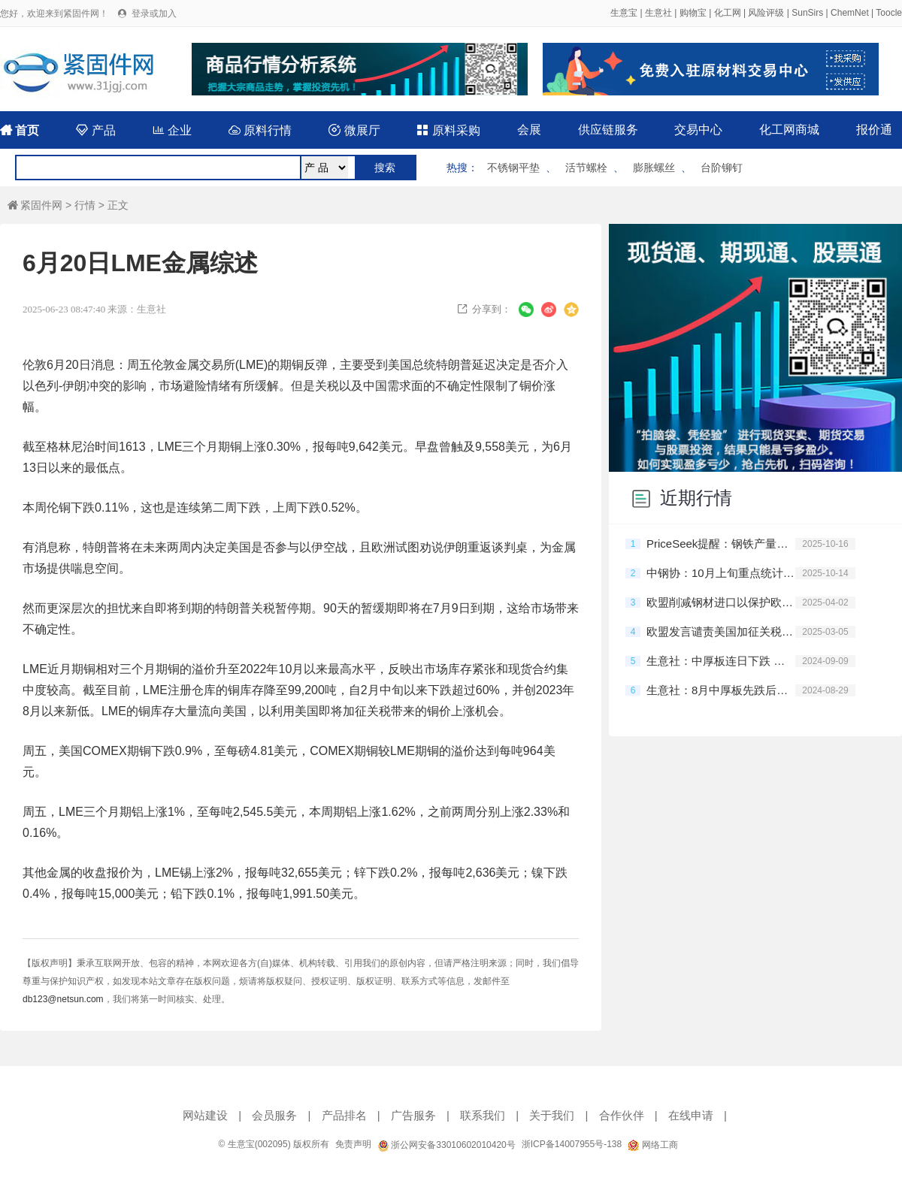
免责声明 (353, 1144)
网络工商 (652, 1145)
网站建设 (205, 1115)
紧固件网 (35, 205)
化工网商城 (789, 129)
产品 (95, 130)
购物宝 (693, 13)
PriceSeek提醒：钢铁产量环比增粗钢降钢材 (720, 543)
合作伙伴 (621, 1115)
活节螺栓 (586, 168)
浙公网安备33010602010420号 (446, 1145)
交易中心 (698, 129)
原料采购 (448, 130)
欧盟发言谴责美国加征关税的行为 (720, 631)
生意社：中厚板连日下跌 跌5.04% (720, 660)
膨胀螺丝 (654, 168)
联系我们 (482, 1115)
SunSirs (807, 13)
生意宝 (623, 13)
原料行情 (260, 130)
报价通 (874, 129)
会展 (529, 129)
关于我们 (551, 1115)
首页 (19, 130)
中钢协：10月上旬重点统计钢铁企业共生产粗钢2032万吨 (720, 572)
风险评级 (766, 13)
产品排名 (344, 1115)
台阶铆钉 (722, 168)
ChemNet (850, 13)
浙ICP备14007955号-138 (572, 1144)
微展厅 (354, 130)
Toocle (889, 13)
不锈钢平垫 (513, 168)
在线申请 (690, 1115)
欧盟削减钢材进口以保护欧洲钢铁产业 (720, 602)
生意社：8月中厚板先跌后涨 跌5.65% (720, 690)
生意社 (658, 13)
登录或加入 (154, 13)
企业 (172, 130)
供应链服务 (608, 129)
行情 (84, 205)
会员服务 (274, 1115)
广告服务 (413, 1115)
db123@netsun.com (63, 999)
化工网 (727, 13)
